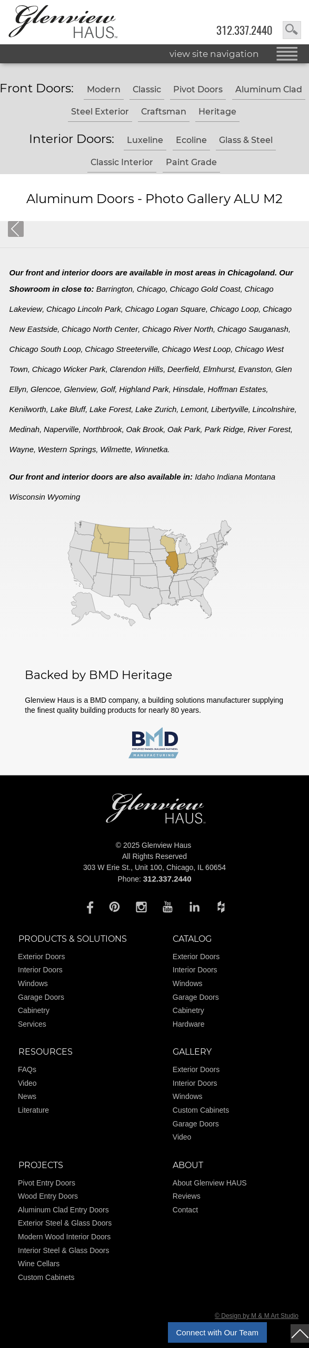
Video (27, 1083)
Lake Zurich (155, 409)
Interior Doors (40, 969)
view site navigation (214, 54)
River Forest (269, 429)
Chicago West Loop (196, 349)
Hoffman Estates (237, 389)
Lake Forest (110, 409)
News (27, 1096)
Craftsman (163, 112)
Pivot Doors (198, 89)
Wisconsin (27, 496)
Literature (33, 1110)
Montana (260, 476)
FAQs (27, 1069)
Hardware (189, 1024)
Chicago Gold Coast (205, 288)
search (292, 30)
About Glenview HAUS (210, 1183)
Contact (185, 1210)
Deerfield (183, 369)
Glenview (80, 389)
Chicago (151, 288)
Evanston (255, 369)
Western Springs (67, 449)
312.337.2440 (244, 30)
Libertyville (229, 409)
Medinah (24, 429)
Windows (33, 983)
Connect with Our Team (217, 1332)
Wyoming (64, 496)
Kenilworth (27, 409)
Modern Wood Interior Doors (64, 1236)
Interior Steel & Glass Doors (63, 1250)
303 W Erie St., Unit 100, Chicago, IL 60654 (154, 867)
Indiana (230, 476)
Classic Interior (122, 162)
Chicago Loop (234, 308)
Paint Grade (191, 162)
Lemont (194, 409)
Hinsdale (188, 389)
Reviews (187, 1196)
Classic (147, 89)
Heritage (217, 112)
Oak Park (184, 429)
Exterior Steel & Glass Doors (65, 1223)
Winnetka (151, 449)
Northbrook (102, 429)
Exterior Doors (41, 956)
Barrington (114, 288)
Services (32, 1024)
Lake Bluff (67, 409)
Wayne (21, 449)
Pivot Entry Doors (46, 1183)
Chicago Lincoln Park (83, 308)
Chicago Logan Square (165, 308)
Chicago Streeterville (121, 349)
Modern (104, 89)
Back (16, 229)
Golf (108, 389)
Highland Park (143, 389)
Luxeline (145, 140)
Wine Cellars (38, 1263)
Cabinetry (33, 1010)
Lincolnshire (274, 409)
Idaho (205, 476)
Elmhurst (218, 369)
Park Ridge (223, 429)
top (300, 1333)
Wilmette (115, 449)
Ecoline (191, 140)
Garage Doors (41, 997)
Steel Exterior (100, 112)
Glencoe (45, 389)
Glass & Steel (246, 140)
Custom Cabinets (201, 1110)
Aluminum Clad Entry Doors (63, 1210)
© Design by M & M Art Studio (256, 1316)
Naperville (61, 429)
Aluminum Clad (268, 89)
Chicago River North (177, 328)
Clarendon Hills (136, 369)
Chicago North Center (100, 328)
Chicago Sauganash (252, 328)
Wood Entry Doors (48, 1196)
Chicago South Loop (45, 349)
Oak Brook (144, 429)
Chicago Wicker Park (69, 369)
